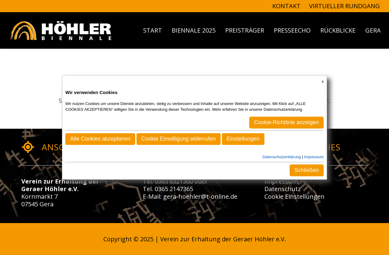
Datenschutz (282, 189)
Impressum (281, 181)
